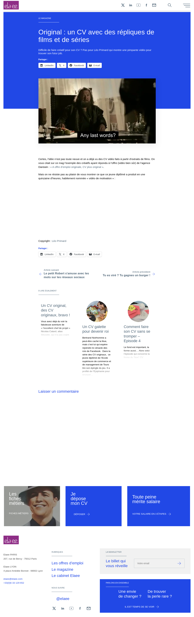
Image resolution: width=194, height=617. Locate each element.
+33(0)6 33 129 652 (13, 583)
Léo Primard (59, 240)
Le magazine (62, 569)
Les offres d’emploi (67, 563)
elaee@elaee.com (12, 579)
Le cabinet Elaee (66, 575)
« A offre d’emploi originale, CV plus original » (76, 166)
